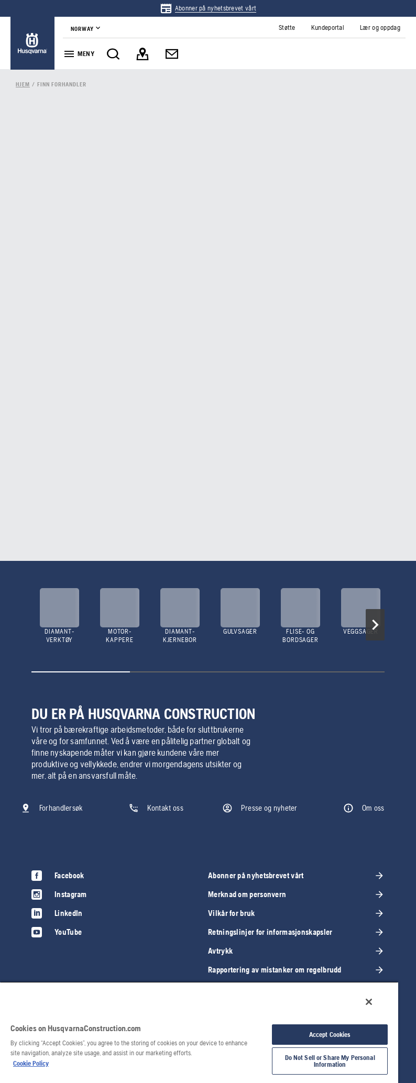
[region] (199, 1032)
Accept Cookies (330, 1034)
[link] (208, 8)
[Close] (368, 1001)
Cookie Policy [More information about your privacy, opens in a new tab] (31, 1063)
